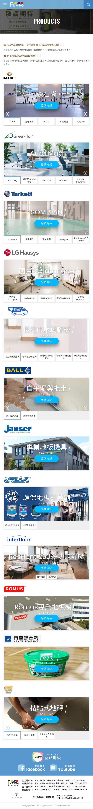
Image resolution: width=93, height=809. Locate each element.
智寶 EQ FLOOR (64, 298)
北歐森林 (81, 121)
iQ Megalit (64, 239)
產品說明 (41, 576)
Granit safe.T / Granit (80, 239)
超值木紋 (29, 121)
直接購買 (52, 576)
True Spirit (47, 180)
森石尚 (12, 121)
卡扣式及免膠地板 (46, 735)
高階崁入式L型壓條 (46, 357)
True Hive (63, 180)
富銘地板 (17, 4)
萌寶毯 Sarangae (12, 298)
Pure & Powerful (80, 180)
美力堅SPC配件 (29, 357)
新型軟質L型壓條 (80, 357)
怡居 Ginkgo (29, 298)
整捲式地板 (29, 735)
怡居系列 (29, 239)
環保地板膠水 (29, 415)
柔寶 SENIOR (46, 298)
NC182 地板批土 (29, 525)
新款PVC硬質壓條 (63, 357)
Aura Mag (12, 180)
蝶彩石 (46, 121)
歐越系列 (47, 239)
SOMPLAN (12, 239)
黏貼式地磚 (12, 735)
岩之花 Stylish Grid (29, 180)
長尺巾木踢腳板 (12, 356)
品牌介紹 (46, 106)
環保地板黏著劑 (12, 525)
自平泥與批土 (12, 415)
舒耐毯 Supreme (80, 298)
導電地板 (64, 121)
